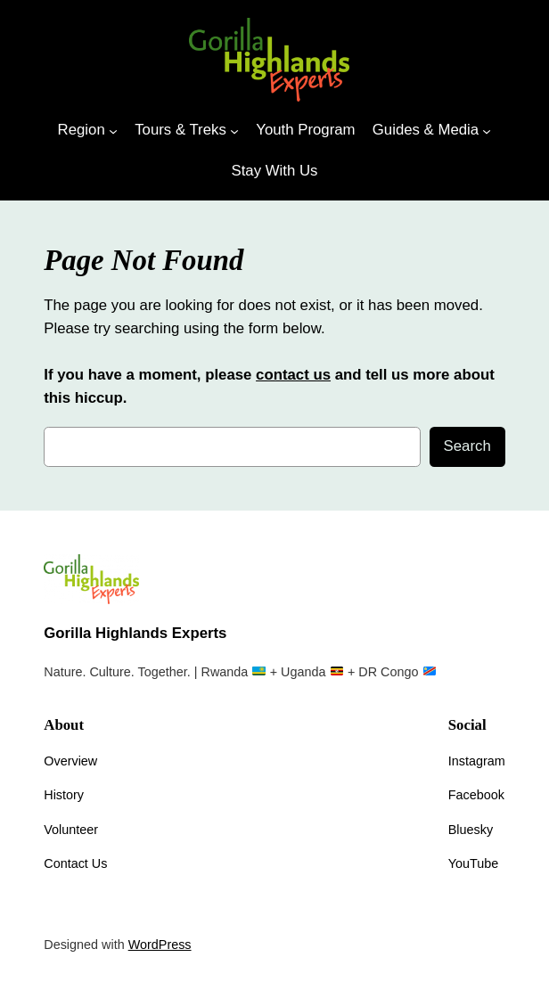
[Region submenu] (113, 130)
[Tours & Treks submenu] (234, 130)
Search (467, 446)
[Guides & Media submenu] (486, 130)
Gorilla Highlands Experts (135, 633)
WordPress (160, 944)
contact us (293, 374)
